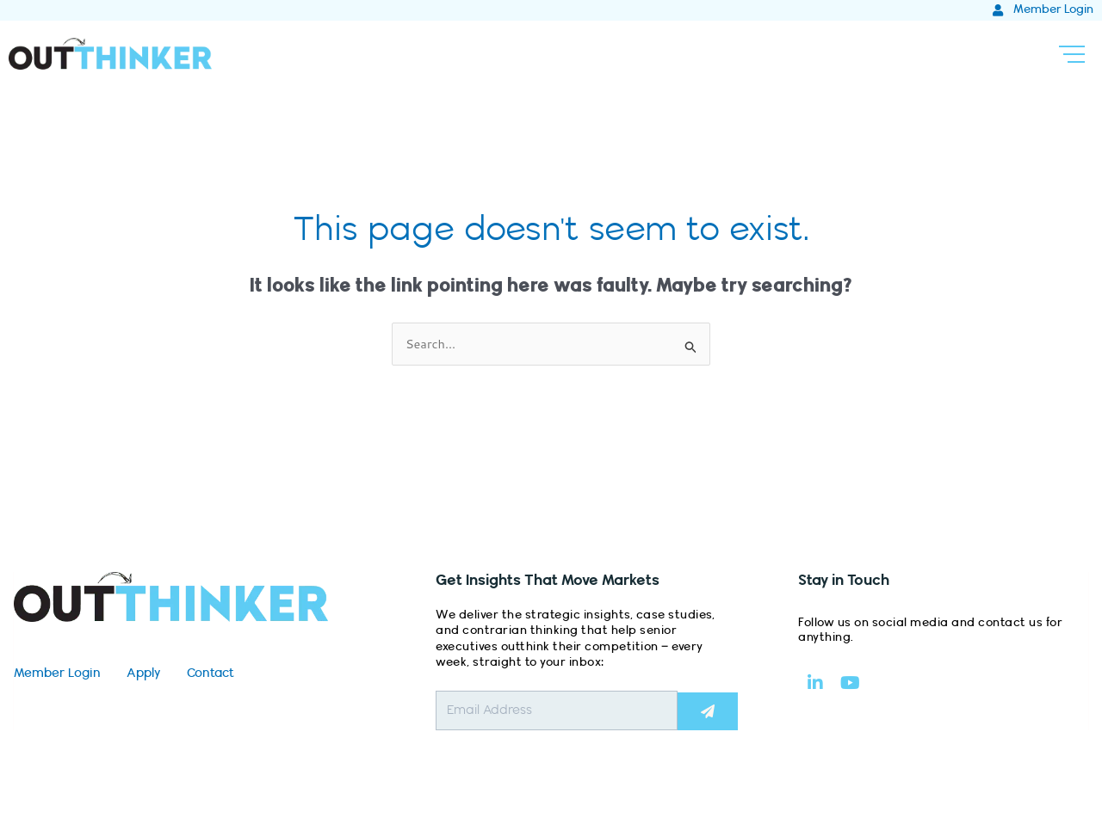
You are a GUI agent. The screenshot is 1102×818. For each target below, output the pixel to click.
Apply (144, 674)
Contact (210, 674)
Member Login (57, 674)
